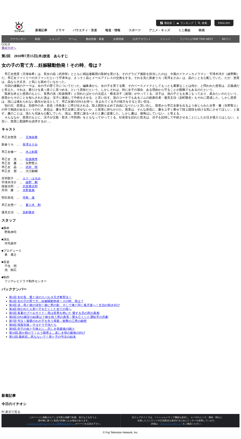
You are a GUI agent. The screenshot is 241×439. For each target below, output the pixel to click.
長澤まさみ (30, 144)
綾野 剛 (32, 182)
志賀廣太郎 (30, 186)
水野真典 (29, 190)
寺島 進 (29, 197)
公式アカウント (142, 38)
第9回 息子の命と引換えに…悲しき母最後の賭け (42, 328)
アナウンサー (18, 38)
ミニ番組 (184, 30)
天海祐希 (32, 137)
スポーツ (135, 30)
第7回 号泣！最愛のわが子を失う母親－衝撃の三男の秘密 (48, 320)
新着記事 (41, 30)
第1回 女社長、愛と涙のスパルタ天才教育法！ (40, 297)
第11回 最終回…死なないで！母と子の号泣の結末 (42, 336)
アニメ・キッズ (159, 30)
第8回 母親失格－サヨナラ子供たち (32, 324)
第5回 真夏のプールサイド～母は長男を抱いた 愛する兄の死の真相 (54, 313)
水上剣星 (32, 151)
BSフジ (226, 38)
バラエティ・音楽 (85, 30)
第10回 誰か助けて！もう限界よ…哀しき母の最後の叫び (47, 332)
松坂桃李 (32, 159)
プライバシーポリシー (171, 423)
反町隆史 (29, 212)
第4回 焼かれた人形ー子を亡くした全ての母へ (40, 309)
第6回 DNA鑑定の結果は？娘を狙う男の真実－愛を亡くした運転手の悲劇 (58, 317)
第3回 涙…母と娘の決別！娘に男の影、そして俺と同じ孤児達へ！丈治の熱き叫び (64, 305)
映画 (202, 30)
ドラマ (60, 30)
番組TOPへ (9, 48)
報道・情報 (112, 30)
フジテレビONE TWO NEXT (196, 38)
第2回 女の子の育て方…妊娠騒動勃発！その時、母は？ (46, 301)
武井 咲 (32, 167)
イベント (165, 38)
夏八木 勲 (33, 205)
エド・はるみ (32, 178)
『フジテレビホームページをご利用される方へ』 (50, 423)
